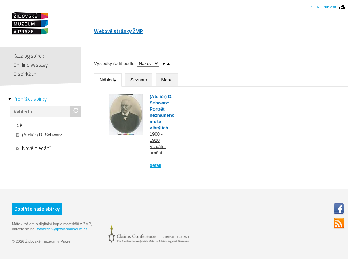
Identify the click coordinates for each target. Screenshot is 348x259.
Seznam (138, 79)
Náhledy (108, 79)
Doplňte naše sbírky (37, 209)
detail (155, 165)
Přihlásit (329, 7)
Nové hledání (33, 148)
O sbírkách (25, 74)
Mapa (167, 79)
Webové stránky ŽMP (118, 31)
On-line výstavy (30, 65)
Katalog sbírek (28, 56)
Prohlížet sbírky (30, 99)
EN (316, 7)
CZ (310, 7)
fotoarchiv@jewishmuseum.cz (62, 229)
